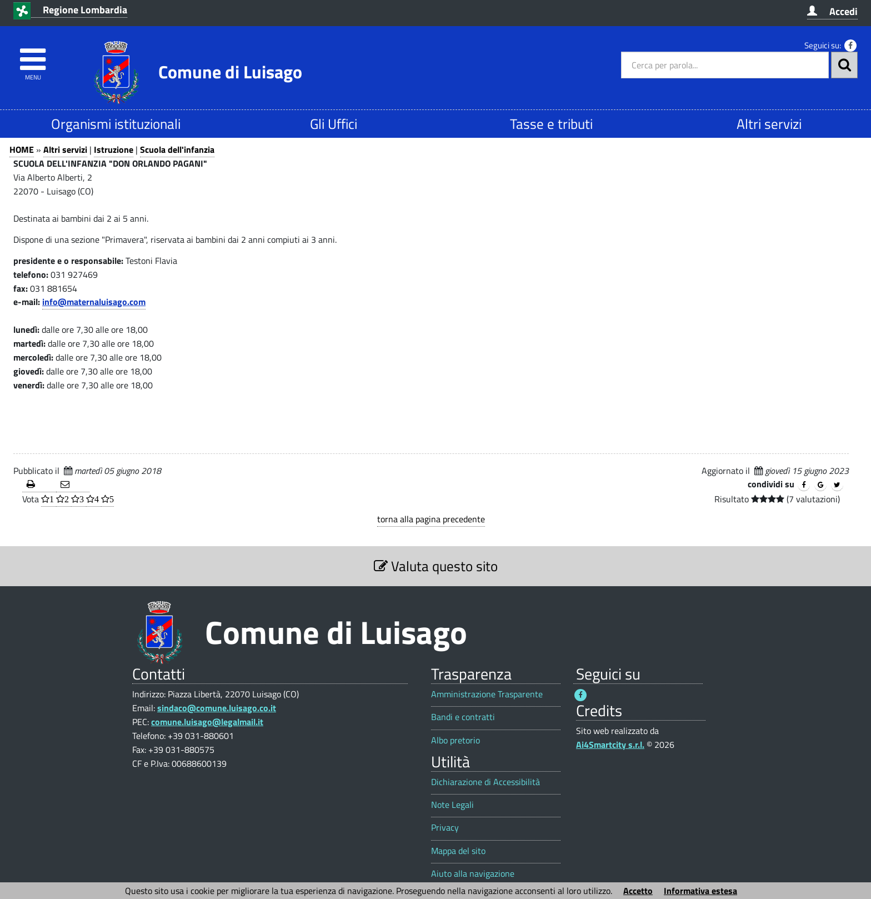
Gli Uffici (333, 123)
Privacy (445, 827)
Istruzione (113, 149)
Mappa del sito (458, 851)
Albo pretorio (455, 740)
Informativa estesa (700, 890)
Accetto (638, 890)
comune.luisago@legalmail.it (207, 721)
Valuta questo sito (436, 566)
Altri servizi (769, 123)
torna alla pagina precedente (431, 519)
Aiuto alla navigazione (472, 873)
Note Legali (452, 805)
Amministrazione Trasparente (487, 694)
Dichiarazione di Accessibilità (485, 782)
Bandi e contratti (463, 717)
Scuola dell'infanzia (177, 149)
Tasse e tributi (551, 123)
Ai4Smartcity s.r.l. (610, 744)
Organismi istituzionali (116, 123)
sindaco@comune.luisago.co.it (216, 708)
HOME (21, 149)
